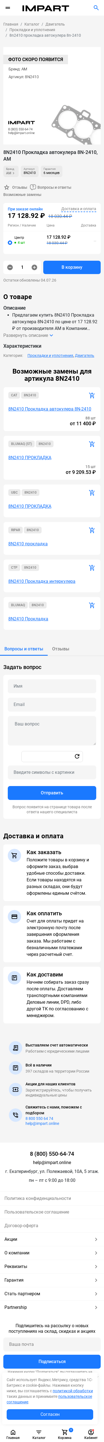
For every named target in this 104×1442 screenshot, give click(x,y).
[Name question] (52, 686)
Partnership (52, 1307)
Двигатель (84, 355)
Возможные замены (22, 194)
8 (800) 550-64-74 (52, 1153)
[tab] (24, 649)
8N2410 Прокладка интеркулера (41, 581)
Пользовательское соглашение (36, 1212)
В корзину (72, 267)
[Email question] (52, 705)
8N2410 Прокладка (28, 618)
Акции (52, 1239)
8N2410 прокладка (28, 543)
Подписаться (52, 1361)
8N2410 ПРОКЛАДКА (29, 457)
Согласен (50, 1414)
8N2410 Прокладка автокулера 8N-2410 (49, 409)
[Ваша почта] (52, 1344)
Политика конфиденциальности (37, 1198)
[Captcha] (52, 772)
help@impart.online (42, 1123)
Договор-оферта (21, 1225)
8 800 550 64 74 (39, 1118)
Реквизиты (52, 1266)
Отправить (52, 792)
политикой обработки (73, 1391)
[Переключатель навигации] (7, 7)
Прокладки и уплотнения (50, 355)
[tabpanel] (52, 737)
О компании (52, 1253)
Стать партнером (52, 1294)
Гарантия (52, 1280)
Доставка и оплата (78, 209)
